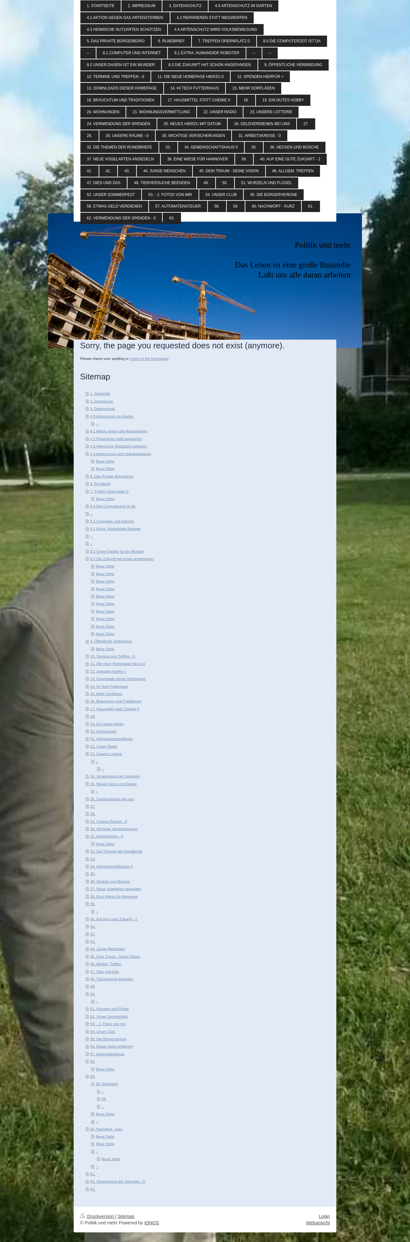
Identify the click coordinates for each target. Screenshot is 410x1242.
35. (92, 874)
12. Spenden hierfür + (108, 671)
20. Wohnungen (103, 731)
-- (97, 423)
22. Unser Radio (103, 746)
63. (92, 1189)
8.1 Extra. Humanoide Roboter (115, 528)
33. (92, 859)
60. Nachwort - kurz (106, 1129)
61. (92, 1174)
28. (92, 814)
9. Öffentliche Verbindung (111, 641)
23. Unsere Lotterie (106, 754)
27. (92, 806)
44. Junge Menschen (107, 949)
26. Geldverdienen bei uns (112, 799)
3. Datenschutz (102, 408)
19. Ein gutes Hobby (107, 724)
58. (92, 1061)
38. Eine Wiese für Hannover (114, 896)
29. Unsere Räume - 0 (108, 821)
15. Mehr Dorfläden (106, 694)
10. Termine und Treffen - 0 (112, 656)
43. (92, 941)
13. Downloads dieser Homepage (118, 678)
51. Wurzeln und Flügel (109, 1009)
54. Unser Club (102, 1031)
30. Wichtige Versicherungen (114, 829)
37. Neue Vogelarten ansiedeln (116, 889)
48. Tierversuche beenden (112, 979)
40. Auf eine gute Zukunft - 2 (113, 919)
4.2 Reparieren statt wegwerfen (116, 439)
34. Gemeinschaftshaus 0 (111, 866)
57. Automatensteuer (107, 1054)
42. (92, 934)
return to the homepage (149, 358)
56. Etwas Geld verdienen (111, 1046)
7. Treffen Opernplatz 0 (109, 491)
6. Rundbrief (100, 483)
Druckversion (97, 1216)
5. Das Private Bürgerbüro (112, 476)
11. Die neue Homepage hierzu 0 (117, 663)
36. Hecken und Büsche (110, 881)
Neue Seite (105, 461)
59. (92, 1076)
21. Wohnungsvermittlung (111, 738)
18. (92, 716)
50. (92, 994)
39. (92, 904)
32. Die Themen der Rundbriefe (116, 851)
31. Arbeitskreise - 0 (106, 836)
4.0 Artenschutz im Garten (112, 416)
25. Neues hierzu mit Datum (113, 784)
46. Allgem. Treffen (105, 964)
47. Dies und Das (104, 971)
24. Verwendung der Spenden (115, 776)
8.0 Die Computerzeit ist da (112, 506)
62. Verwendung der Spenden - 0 (117, 1181)
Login (324, 1216)
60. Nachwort (107, 1084)
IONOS (151, 1222)
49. (92, 986)
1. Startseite (100, 393)
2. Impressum (101, 401)
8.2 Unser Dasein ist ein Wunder (117, 551)
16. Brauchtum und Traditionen (116, 701)
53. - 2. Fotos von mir (108, 1024)
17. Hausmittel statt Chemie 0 (114, 709)
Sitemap (126, 1216)
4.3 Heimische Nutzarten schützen (118, 446)
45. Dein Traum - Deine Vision (115, 956)
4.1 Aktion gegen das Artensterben (119, 431)
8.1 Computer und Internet (112, 521)
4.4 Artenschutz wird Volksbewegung (120, 454)
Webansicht (318, 1222)
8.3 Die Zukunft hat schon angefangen (122, 559)
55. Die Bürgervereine (108, 1039)
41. (92, 926)
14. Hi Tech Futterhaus (109, 686)
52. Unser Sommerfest (109, 1016)
